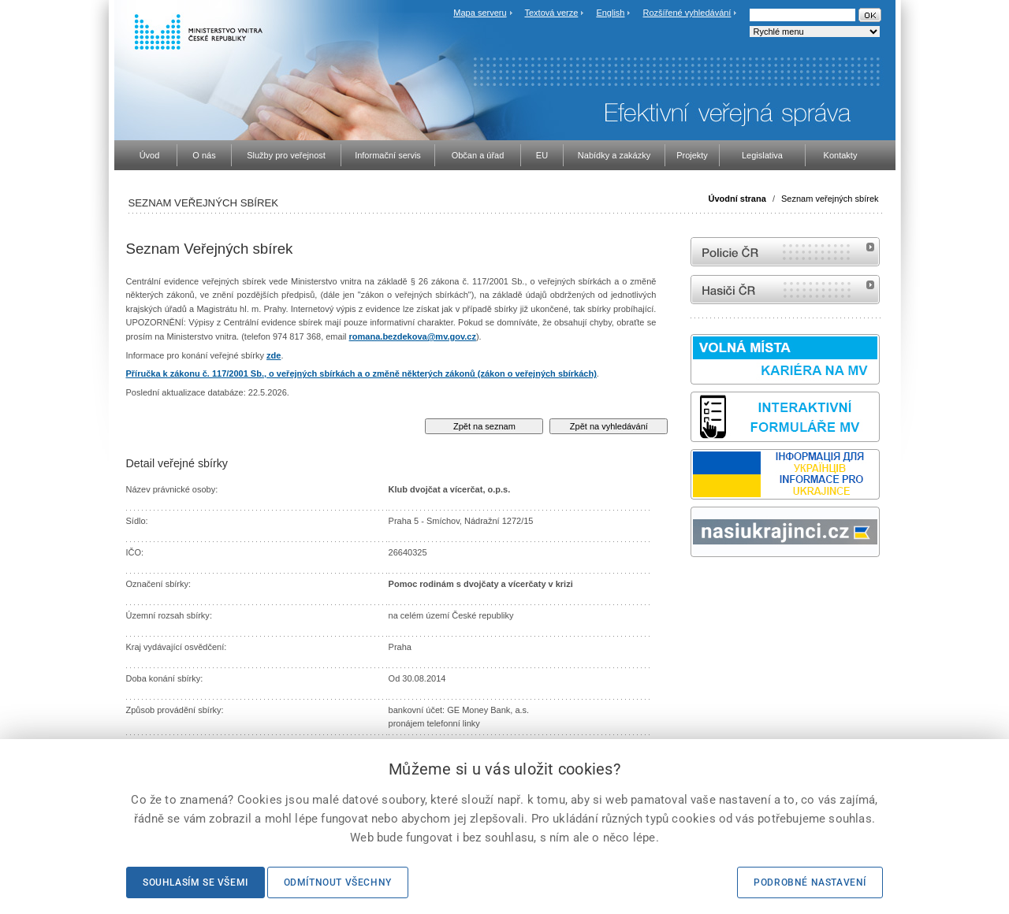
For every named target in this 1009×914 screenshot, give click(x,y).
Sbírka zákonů (693, 586)
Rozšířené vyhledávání (687, 12)
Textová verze (551, 12)
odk (698, 586)
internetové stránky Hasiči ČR (785, 289)
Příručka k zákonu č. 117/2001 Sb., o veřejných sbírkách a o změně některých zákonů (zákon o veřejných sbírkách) (361, 373)
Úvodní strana (736, 198)
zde (273, 355)
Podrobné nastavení (810, 882)
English (610, 12)
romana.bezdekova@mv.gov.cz (412, 336)
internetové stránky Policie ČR (785, 251)
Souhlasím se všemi (195, 882)
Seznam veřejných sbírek (830, 198)
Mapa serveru (479, 12)
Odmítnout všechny (338, 882)
